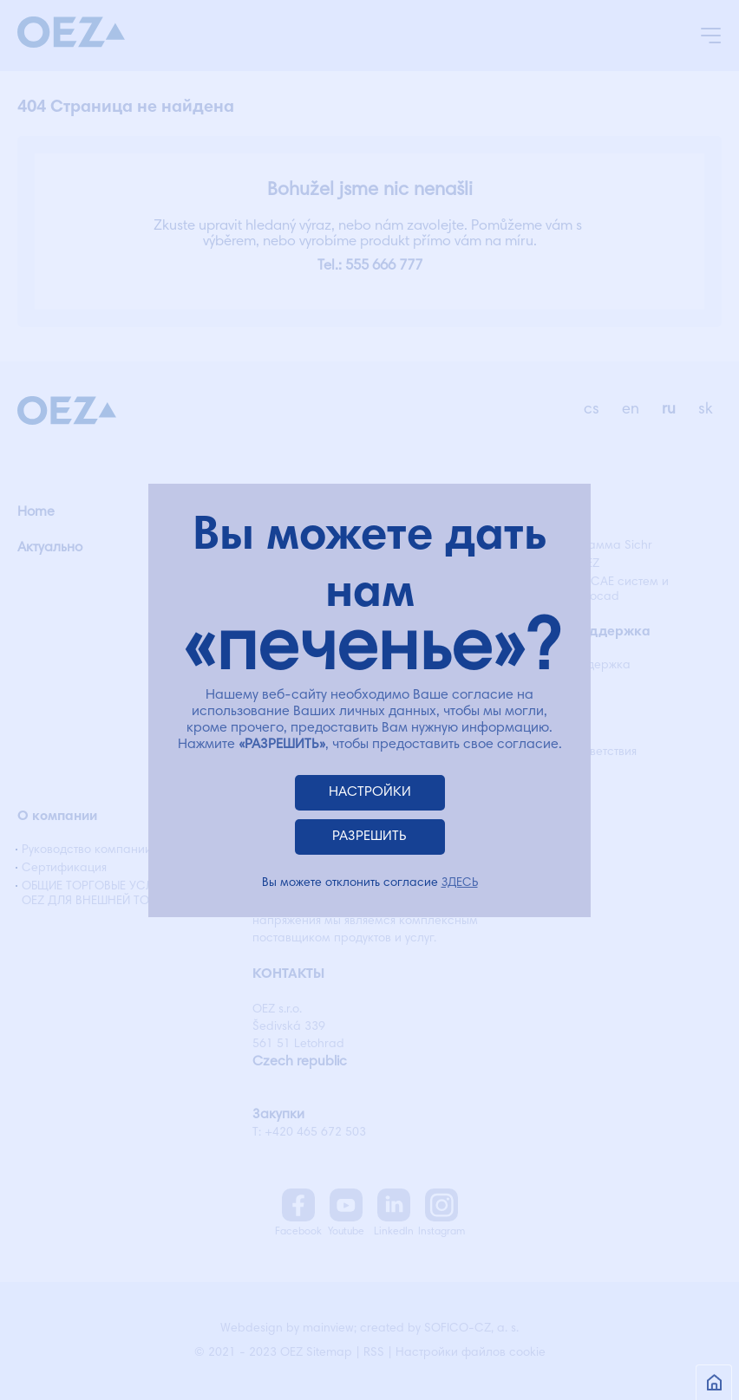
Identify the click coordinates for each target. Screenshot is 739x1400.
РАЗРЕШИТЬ (369, 836)
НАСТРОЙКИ (370, 792)
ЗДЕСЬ (459, 883)
